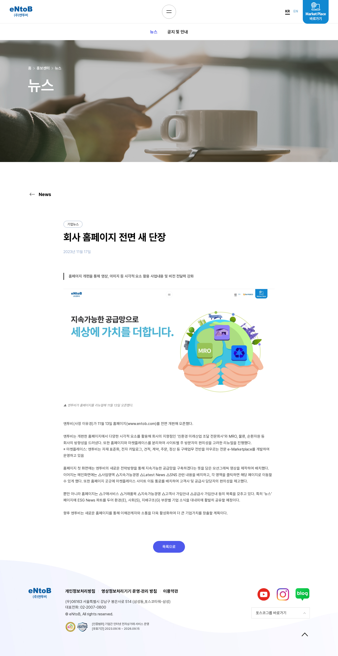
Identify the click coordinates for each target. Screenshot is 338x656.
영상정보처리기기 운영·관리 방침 (129, 591)
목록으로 (169, 546)
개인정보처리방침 (80, 591)
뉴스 (153, 31)
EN (295, 11)
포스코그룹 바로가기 (271, 613)
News (39, 194)
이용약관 (170, 591)
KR (287, 11)
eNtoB (20, 11)
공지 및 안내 (177, 31)
